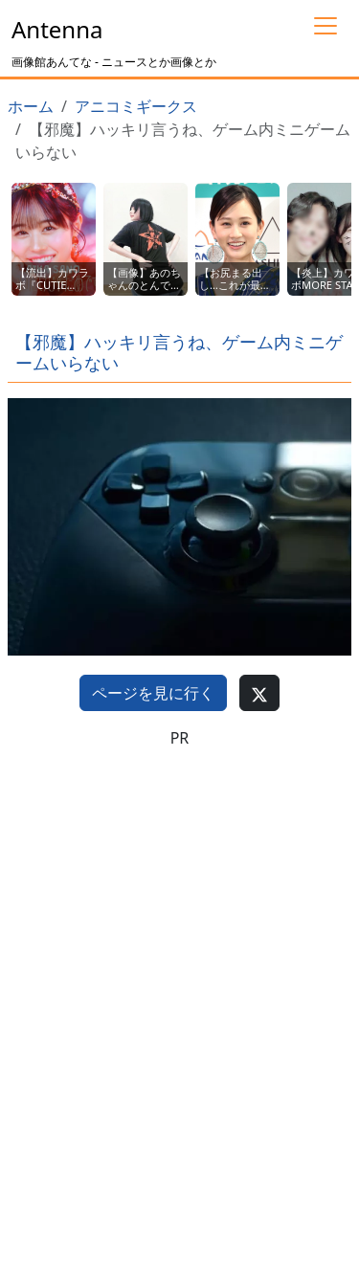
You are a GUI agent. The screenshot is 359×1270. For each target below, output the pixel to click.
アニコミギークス (136, 106)
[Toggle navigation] (325, 26)
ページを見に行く (153, 692)
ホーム (31, 106)
